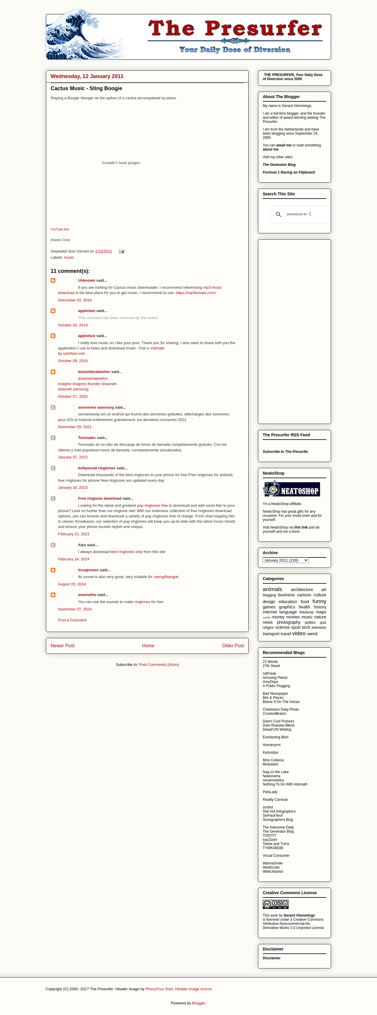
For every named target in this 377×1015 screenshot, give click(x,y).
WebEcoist (271, 867)
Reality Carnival (275, 800)
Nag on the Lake (276, 772)
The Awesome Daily (278, 827)
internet (270, 612)
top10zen (270, 840)
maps (321, 612)
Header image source (193, 989)
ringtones (142, 602)
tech (306, 627)
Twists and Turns (276, 844)
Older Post (233, 645)
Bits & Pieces (273, 698)
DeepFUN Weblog (277, 729)
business (286, 595)
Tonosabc (87, 437)
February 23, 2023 (73, 534)
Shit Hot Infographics (279, 811)
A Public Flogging (276, 686)
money (278, 617)
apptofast (86, 310)
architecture (302, 589)
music (69, 257)
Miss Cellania (273, 760)
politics (310, 622)
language (288, 612)
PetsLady (270, 792)
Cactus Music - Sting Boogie (86, 88)
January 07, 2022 (72, 457)
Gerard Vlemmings (299, 915)
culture (320, 595)
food (305, 601)
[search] (299, 214)
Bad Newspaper (275, 693)
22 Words (270, 662)
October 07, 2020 (72, 396)
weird (312, 633)
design (269, 601)
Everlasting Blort (275, 737)
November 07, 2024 (75, 609)
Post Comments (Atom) (159, 664)
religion (268, 627)
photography (288, 622)
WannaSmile (273, 863)
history (320, 607)
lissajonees (88, 570)
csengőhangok (166, 577)
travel (286, 633)
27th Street (271, 666)
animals (272, 589)
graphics (287, 607)
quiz (323, 622)
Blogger (198, 1003)
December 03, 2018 (75, 300)
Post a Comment (72, 620)
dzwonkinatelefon (94, 371)
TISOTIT (269, 836)
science (282, 627)
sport (296, 627)
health (304, 607)
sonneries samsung (96, 407)
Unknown (86, 280)
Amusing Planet (275, 678)
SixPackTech (273, 815)
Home (148, 645)
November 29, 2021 (75, 427)
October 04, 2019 (72, 325)
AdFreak (269, 673)
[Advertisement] (286, 330)
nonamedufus (273, 780)
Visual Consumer (276, 856)
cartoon (304, 595)
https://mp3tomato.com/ (196, 293)
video (299, 633)
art (323, 589)
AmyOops (270, 682)
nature (320, 617)
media (266, 617)
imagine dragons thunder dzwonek (87, 384)
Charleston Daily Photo (281, 709)
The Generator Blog (278, 831)
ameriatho (87, 595)
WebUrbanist (273, 871)
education (288, 601)
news (268, 622)
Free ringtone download (99, 498)
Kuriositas (270, 752)
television (319, 627)
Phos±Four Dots (159, 989)
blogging (269, 595)
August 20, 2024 (72, 584)
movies (293, 617)
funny (319, 601)
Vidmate (157, 348)
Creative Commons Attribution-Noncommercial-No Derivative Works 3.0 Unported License (293, 923)
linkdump (307, 612)
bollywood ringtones (96, 468)
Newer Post (63, 645)
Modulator (270, 764)
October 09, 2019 (72, 361)
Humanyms (272, 745)
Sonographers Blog (278, 820)
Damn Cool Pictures (278, 721)
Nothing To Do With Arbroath (285, 784)
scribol (268, 807)
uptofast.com (74, 353)
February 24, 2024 (73, 559)
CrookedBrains (274, 714)
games (269, 607)
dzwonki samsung (73, 389)
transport (271, 633)
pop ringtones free (152, 505)
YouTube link (60, 229)
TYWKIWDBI (273, 848)
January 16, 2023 (72, 487)
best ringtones (122, 551)
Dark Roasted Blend (278, 725)
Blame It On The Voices (281, 702)
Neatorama (271, 776)
